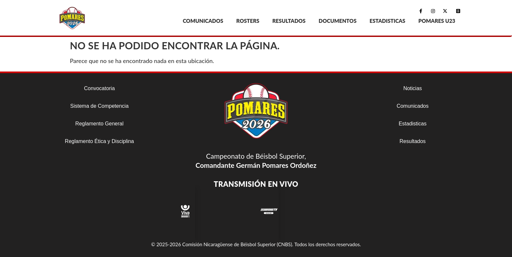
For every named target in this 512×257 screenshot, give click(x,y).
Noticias (412, 88)
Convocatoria (99, 88)
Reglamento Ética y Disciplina (99, 141)
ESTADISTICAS (387, 21)
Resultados (413, 141)
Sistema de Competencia (99, 106)
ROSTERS (248, 21)
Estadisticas (412, 123)
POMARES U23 (436, 21)
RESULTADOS (289, 21)
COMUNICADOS (203, 21)
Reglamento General (99, 123)
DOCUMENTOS (338, 21)
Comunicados (413, 106)
